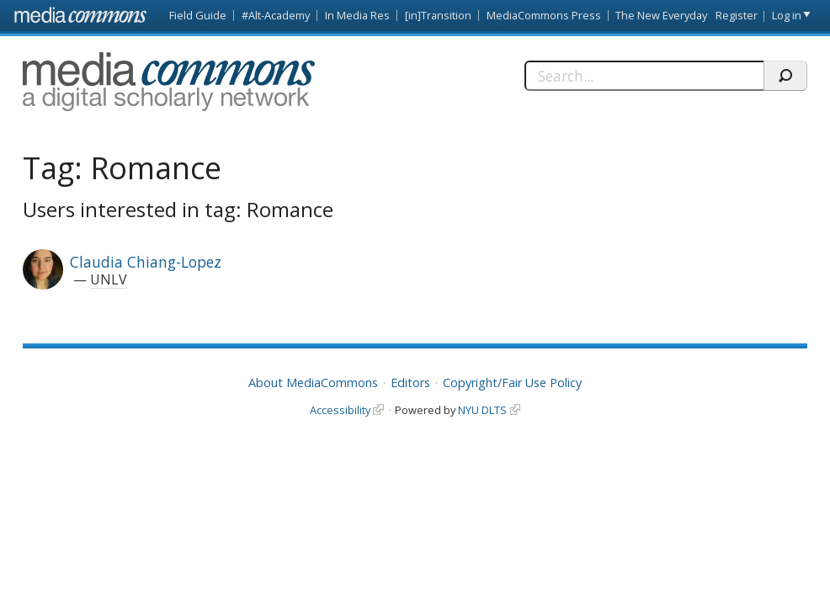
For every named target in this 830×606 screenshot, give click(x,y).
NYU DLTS (482, 409)
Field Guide (197, 15)
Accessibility (340, 409)
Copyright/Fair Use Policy (512, 383)
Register (737, 15)
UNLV (108, 279)
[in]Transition (438, 15)
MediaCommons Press (544, 15)
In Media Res (357, 15)
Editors (410, 383)
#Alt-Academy (276, 15)
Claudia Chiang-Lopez (145, 262)
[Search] (643, 76)
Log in (786, 15)
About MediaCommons (313, 383)
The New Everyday (661, 15)
